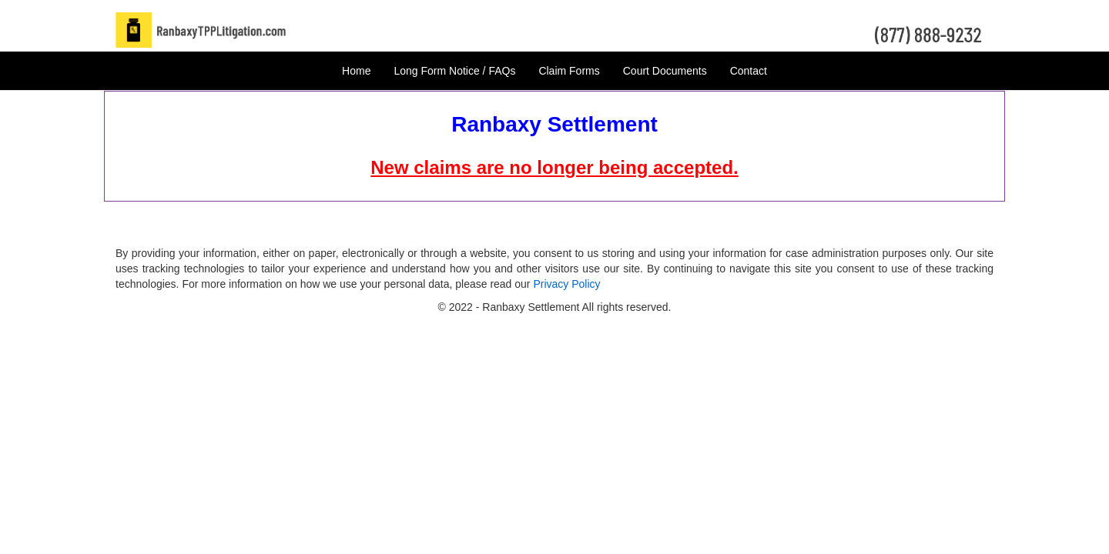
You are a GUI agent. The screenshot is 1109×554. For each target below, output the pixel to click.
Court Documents (665, 71)
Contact (748, 71)
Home (356, 71)
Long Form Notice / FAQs (454, 71)
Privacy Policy (566, 284)
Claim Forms (568, 71)
